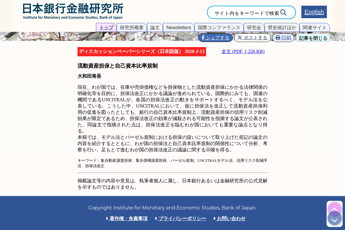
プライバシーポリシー (180, 218)
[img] (334, 209)
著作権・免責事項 (126, 218)
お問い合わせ (229, 218)
